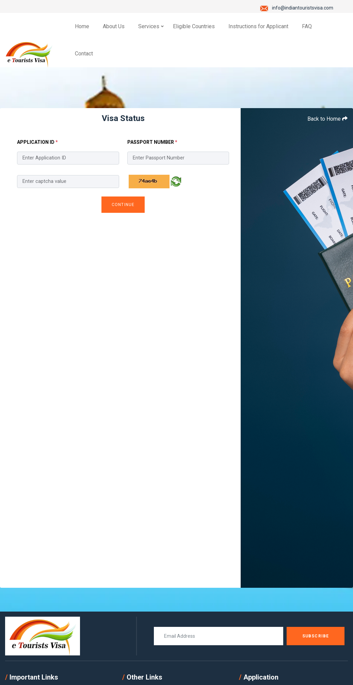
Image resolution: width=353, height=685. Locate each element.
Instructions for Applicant (258, 26)
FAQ (307, 26)
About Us (114, 26)
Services (148, 26)
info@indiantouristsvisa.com (302, 8)
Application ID (37, 142)
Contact (84, 53)
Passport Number (152, 142)
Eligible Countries (194, 26)
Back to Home (327, 119)
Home (82, 26)
